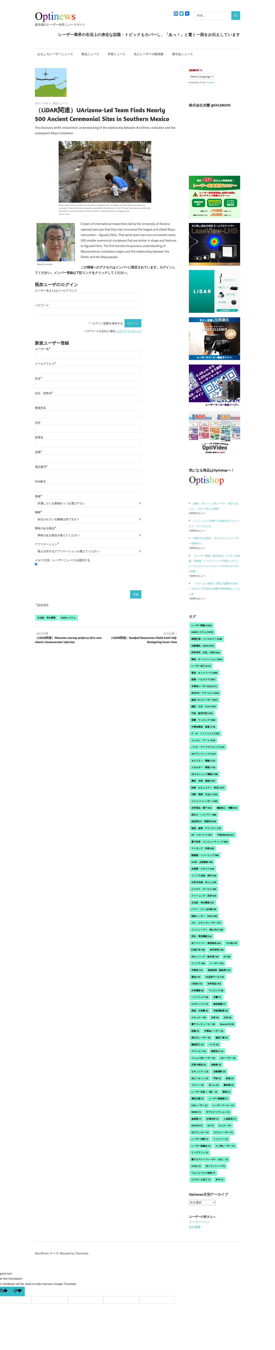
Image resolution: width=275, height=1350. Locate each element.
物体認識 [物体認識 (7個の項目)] (219, 1004)
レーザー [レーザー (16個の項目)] (216, 963)
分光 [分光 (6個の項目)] (227, 1017)
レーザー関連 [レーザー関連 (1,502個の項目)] (201, 625)
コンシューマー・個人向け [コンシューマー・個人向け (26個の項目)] (207, 929)
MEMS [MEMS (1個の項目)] (196, 1112)
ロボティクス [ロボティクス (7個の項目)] (199, 1004)
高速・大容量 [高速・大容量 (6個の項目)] (199, 1010)
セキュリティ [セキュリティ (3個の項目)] (199, 1071)
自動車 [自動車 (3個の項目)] (216, 1064)
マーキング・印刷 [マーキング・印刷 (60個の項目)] (202, 848)
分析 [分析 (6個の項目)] (215, 1017)
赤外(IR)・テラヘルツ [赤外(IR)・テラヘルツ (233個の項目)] (205, 693)
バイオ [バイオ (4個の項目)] (214, 1044)
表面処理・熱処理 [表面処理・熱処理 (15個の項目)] (219, 970)
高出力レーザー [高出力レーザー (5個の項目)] (200, 1037)
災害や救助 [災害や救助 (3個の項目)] (198, 1064)
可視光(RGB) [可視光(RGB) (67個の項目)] (225, 835)
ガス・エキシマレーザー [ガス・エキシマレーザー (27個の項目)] (206, 922)
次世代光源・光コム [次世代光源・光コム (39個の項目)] (203, 882)
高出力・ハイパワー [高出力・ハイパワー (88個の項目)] (203, 814)
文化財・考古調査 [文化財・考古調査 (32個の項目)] (202, 902)
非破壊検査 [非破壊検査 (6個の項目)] (220, 1010)
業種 (38, 496)
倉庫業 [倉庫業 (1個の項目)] (196, 1119)
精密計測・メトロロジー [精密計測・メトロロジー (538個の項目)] (206, 639)
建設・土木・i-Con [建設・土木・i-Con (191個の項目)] (203, 706)
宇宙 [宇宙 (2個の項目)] (217, 1078)
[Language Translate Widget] (201, 76)
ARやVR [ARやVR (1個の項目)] (196, 1125)
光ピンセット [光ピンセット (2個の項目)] (199, 1078)
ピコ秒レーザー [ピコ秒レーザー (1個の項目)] (225, 1146)
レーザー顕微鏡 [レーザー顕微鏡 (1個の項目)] (218, 1098)
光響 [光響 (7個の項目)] (217, 997)
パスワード (42, 305)
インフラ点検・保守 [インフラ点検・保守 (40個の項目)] (203, 875)
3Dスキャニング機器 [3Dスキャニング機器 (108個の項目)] (204, 774)
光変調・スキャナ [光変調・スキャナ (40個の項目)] (202, 868)
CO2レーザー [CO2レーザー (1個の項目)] (199, 1105)
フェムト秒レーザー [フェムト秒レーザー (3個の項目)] (203, 1058)
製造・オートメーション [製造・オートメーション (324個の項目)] (206, 659)
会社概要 (195, 1227)
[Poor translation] (17, 1291)
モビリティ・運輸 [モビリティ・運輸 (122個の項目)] (203, 760)
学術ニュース (117, 54)
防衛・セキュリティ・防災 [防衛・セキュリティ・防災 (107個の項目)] (207, 787)
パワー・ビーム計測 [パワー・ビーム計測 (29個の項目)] (203, 909)
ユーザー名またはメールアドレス (56, 290)
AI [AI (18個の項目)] (227, 956)
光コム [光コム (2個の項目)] (214, 1085)
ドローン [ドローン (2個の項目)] (197, 1085)
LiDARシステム (68, 617)
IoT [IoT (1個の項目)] (210, 1125)
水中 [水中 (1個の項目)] (219, 1179)
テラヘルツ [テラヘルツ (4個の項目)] (198, 1051)
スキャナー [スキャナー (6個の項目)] (198, 1017)
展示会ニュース (182, 54)
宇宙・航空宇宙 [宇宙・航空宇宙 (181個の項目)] (202, 713)
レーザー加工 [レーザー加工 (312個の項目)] (201, 666)
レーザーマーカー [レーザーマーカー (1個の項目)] (223, 1105)
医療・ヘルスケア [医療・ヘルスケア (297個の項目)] (203, 679)
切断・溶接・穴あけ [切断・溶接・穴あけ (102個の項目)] (204, 794)
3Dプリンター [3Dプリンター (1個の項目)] (200, 1132)
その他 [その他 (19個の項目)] (231, 943)
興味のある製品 (45, 528)
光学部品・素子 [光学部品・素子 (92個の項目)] (201, 808)
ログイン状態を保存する (107, 323)
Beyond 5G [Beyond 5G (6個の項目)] (227, 1024)
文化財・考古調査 (46, 617)
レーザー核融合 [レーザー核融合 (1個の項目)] (200, 1146)
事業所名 (40, 407)
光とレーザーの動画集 (149, 54)
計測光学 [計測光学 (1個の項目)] (212, 1119)
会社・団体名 (44, 393)
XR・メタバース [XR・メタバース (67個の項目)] (201, 835)
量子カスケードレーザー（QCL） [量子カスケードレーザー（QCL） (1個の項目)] (209, 1159)
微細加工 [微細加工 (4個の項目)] (197, 1044)
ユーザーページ (199, 1222)
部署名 (39, 437)
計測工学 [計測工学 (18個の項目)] (198, 949)
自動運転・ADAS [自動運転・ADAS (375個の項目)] (202, 645)
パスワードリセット (128, 331)
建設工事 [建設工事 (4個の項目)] (222, 1037)
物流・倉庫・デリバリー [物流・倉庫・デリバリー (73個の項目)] (206, 828)
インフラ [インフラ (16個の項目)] (198, 963)
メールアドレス (45, 363)
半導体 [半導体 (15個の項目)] (197, 970)
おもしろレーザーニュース (55, 54)
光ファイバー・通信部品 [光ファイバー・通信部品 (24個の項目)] (206, 943)
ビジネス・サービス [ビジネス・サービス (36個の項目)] (203, 889)
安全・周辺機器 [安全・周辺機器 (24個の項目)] (201, 936)
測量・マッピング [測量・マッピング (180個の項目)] (203, 720)
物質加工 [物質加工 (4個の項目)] (217, 1051)
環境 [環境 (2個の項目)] (226, 1092)
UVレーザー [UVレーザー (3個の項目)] (227, 1058)
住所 (38, 422)
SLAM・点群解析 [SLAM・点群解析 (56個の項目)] (202, 862)
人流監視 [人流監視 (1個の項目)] (230, 1119)
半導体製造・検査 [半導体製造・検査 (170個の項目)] (203, 727)
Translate (207, 82)
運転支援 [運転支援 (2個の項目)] (197, 1098)
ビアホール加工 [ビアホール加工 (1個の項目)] (200, 1179)
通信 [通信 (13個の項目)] (195, 977)
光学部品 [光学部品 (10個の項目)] (214, 983)
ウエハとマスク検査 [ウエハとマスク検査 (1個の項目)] (203, 1173)
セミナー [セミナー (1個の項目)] (225, 1125)
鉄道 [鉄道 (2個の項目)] (230, 1078)
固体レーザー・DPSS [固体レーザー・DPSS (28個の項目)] (204, 916)
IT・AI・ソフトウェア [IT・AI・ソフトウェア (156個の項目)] (205, 733)
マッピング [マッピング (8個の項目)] (216, 990)
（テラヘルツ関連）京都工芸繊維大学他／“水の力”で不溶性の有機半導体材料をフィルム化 (214, 589)
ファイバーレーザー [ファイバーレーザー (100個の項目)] (204, 801)
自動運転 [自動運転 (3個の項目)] (219, 1071)
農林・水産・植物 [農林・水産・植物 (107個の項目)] (203, 781)
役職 (38, 452)
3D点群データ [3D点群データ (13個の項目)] (214, 977)
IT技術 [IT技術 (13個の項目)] (196, 983)
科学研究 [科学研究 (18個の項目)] (216, 949)
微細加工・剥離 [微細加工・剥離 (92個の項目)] (227, 808)
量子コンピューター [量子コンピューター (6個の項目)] (203, 1024)
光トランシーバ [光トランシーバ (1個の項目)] (215, 1166)
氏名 (38, 378)
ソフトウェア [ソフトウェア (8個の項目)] (199, 997)
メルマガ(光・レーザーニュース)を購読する (62, 560)
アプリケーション (47, 544)
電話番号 (41, 466)
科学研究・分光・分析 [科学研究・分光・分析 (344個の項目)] (205, 652)
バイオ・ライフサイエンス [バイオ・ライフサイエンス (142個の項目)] (207, 747)
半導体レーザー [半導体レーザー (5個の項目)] (213, 1031)
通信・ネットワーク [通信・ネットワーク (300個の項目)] (204, 672)
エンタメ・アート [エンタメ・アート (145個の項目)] (203, 740)
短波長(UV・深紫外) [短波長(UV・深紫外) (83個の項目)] (203, 821)
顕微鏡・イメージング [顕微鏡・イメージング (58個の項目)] (205, 855)
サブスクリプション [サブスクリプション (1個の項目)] (218, 1112)
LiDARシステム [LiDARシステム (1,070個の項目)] (202, 632)
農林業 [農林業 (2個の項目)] (229, 1085)
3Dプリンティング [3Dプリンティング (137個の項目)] (203, 754)
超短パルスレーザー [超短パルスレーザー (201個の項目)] (204, 699)
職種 (38, 512)
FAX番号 (40, 481)
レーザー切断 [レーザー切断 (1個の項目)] (199, 1139)
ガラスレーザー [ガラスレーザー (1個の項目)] (223, 1132)
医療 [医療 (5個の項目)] (195, 1031)
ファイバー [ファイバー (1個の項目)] (220, 1139)
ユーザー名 (43, 348)
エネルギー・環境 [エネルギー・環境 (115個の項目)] (203, 767)
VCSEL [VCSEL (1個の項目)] (196, 1166)
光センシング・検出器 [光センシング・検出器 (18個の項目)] (205, 956)
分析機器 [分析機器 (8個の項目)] (197, 990)
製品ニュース (90, 54)
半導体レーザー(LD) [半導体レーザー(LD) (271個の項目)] (204, 686)
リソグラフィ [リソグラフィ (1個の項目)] (199, 1152)
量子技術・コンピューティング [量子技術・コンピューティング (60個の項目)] (209, 841)
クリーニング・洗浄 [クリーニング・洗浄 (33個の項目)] (203, 895)
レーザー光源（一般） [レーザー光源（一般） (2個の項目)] (204, 1092)
